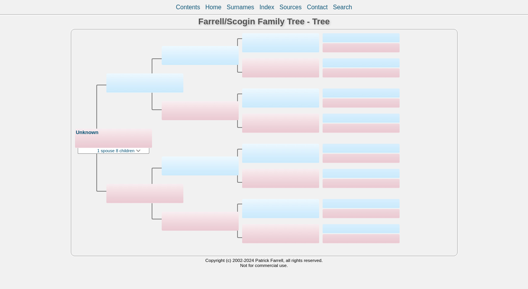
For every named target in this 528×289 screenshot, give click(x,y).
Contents (188, 7)
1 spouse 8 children (118, 150)
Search (342, 7)
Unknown (87, 132)
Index (267, 7)
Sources (291, 7)
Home (213, 7)
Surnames (240, 7)
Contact (317, 7)
